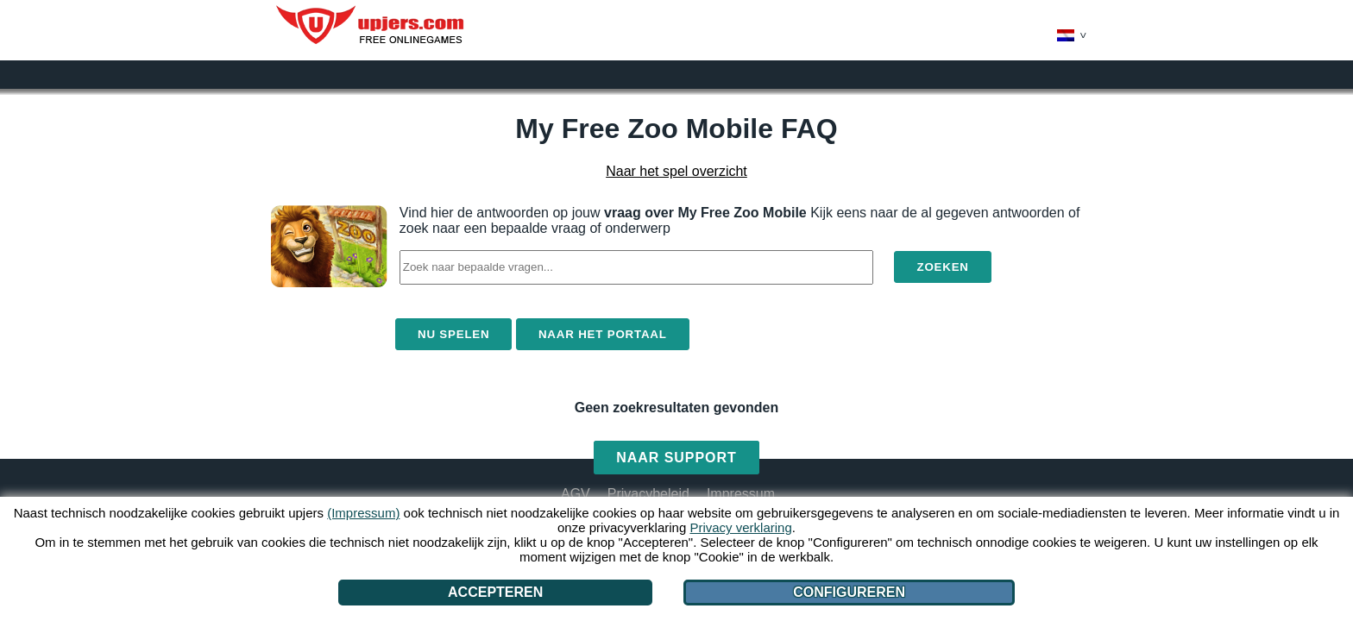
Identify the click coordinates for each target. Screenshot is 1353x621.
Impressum (741, 493)
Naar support (676, 457)
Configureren (849, 592)
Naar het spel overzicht (676, 171)
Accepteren (495, 592)
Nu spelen (453, 334)
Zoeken (942, 266)
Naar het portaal (602, 334)
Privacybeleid (648, 493)
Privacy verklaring (740, 527)
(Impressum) (363, 512)
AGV (575, 493)
